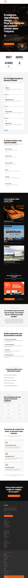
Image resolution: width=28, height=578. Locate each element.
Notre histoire (6, 541)
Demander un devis (9, 46)
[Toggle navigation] (23, 2)
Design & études (6, 524)
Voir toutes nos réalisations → (8, 202)
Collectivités (5, 536)
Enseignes (5, 520)
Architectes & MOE (6, 532)
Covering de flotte (20, 299)
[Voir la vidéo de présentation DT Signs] (22, 47)
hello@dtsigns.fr (6, 559)
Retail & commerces (6, 531)
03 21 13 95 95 (6, 558)
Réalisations (5, 544)
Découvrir (6, 94)
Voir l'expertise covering (9, 299)
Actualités (5, 545)
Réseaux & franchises (7, 533)
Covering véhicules (6, 525)
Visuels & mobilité (6, 523)
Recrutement (5, 546)
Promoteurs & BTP (6, 537)
